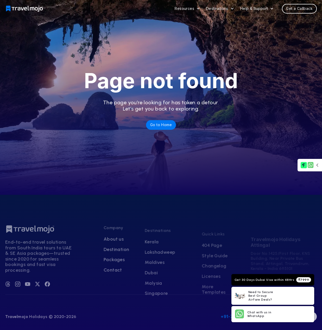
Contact (113, 284)
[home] (24, 8)
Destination (116, 264)
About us (114, 253)
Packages (114, 274)
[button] (187, 8)
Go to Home (161, 124)
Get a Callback (299, 8)
